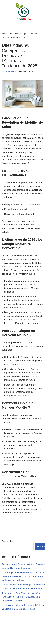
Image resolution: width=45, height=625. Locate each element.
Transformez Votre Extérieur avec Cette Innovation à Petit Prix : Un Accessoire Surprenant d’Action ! (22, 597)
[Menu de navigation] (40, 12)
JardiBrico (9, 71)
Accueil (4, 34)
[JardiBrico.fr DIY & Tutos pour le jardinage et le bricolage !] (22, 12)
